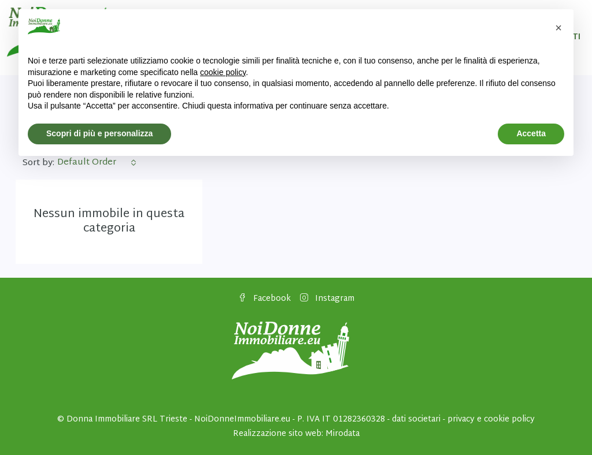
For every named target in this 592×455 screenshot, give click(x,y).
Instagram (327, 299)
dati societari (416, 419)
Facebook (264, 299)
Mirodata (342, 434)
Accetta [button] (531, 133)
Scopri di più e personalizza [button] (99, 133)
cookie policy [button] (223, 72)
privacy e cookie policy (491, 419)
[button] (558, 27)
